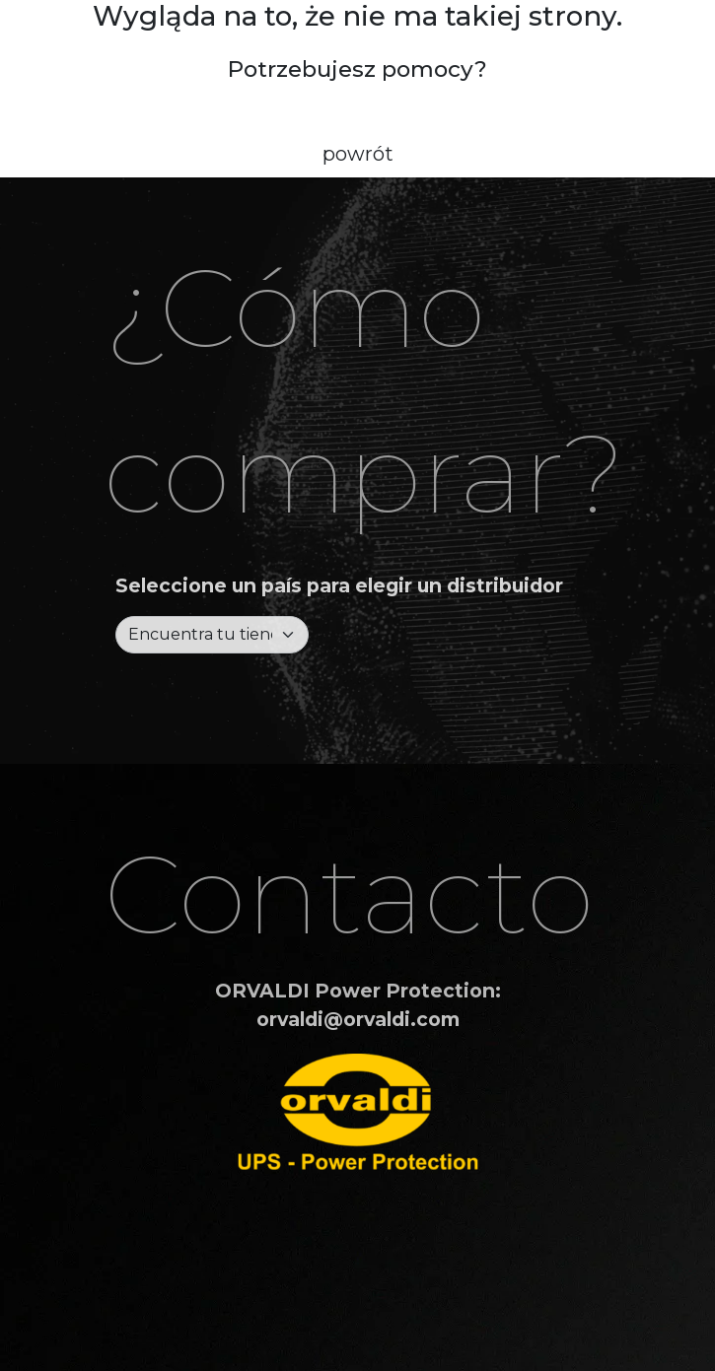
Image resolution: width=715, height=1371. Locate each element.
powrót (357, 154)
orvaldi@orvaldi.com (358, 1019)
